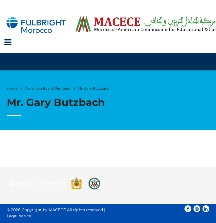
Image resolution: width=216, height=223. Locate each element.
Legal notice (19, 216)
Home (12, 88)
